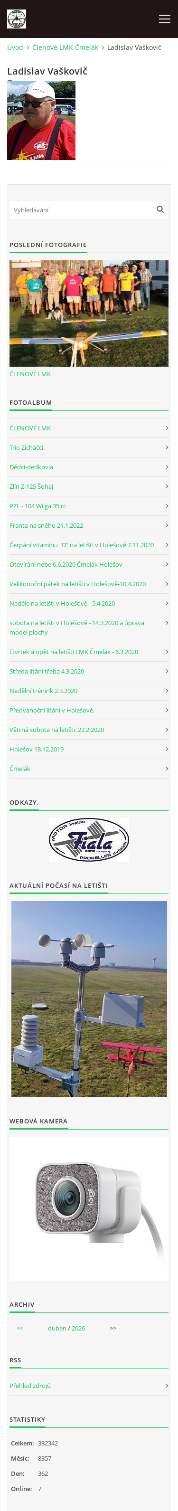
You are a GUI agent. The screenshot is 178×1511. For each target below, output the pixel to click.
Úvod (15, 47)
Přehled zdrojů (30, 1385)
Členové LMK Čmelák (65, 47)
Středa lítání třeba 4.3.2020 (46, 671)
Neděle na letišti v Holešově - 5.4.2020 (62, 603)
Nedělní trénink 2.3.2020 (43, 690)
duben (57, 1328)
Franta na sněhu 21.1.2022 (46, 525)
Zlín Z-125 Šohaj (31, 486)
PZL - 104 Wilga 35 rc (37, 506)
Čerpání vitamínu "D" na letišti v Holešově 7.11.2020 (81, 545)
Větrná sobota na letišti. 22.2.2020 (56, 729)
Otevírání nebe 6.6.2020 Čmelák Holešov (65, 564)
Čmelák (19, 768)
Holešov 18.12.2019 (36, 749)
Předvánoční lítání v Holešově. (51, 710)
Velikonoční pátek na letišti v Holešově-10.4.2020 (77, 584)
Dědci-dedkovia (31, 467)
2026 (78, 1328)
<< (20, 1328)
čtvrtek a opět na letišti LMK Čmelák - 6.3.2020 (73, 651)
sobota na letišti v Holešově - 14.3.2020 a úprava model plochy (76, 627)
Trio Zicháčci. (27, 447)
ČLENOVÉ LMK (30, 374)
